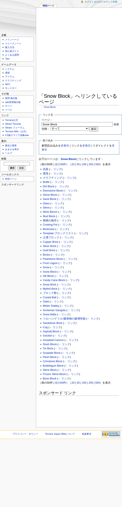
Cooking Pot (50, 224)
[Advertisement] (59, 51)
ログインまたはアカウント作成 (101, 1)
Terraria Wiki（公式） (16, 131)
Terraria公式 (11, 120)
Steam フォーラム (14, 127)
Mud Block (49, 216)
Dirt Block (48, 186)
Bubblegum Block (53, 365)
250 (91, 164)
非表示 (65, 145)
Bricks (46, 254)
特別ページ (48, 5)
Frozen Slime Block (54, 374)
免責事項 (86, 434)
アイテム (9, 76)
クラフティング (52, 177)
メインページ (12, 39)
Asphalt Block (51, 331)
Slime (46, 207)
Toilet (46, 301)
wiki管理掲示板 (13, 102)
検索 (3, 158)
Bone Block (49, 378)
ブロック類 (50, 293)
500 (97, 164)
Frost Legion (50, 263)
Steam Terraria (13, 124)
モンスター (11, 88)
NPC (7, 84)
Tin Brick (48, 348)
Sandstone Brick (52, 323)
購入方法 (9, 47)
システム (9, 69)
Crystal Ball (49, 297)
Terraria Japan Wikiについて (60, 434)
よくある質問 (12, 55)
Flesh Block (50, 357)
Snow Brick (49, 284)
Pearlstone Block (53, 258)
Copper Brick (50, 241)
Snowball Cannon (53, 340)
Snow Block (50, 107)
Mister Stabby (51, 305)
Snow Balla (49, 314)
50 (78, 164)
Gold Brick (49, 250)
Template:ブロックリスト (58, 233)
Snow (46, 267)
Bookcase (49, 229)
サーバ (8, 106)
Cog (45, 327)
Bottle (46, 182)
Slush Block (50, 344)
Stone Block (50, 194)
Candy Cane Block (54, 280)
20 (73, 164)
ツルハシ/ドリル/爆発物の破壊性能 (64, 318)
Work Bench (50, 211)
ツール (8, 109)
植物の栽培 (50, 220)
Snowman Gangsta (54, 310)
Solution (48, 335)
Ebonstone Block (53, 190)
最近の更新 (11, 145)
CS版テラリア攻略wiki (17, 135)
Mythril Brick (50, 288)
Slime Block (50, 369)
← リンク (56, 169)
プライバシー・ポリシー (25, 434)
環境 (45, 173)
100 (84, 164)
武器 (45, 169)
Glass (46, 203)
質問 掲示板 (11, 98)
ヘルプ (8, 153)
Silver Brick (49, 246)
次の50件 (60, 164)
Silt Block (48, 276)
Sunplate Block (52, 352)
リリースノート (13, 43)
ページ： (47, 120)
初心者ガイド (12, 51)
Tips (7, 58)
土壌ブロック (51, 237)
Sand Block (49, 199)
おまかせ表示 (12, 149)
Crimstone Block (52, 361)
